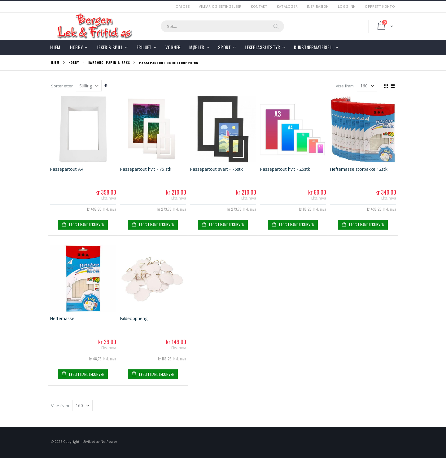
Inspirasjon (318, 6)
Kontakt (259, 6)
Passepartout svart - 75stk (216, 169)
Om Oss (183, 6)
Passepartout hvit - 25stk (285, 169)
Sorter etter (62, 86)
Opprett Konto (380, 6)
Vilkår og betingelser (220, 6)
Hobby (73, 62)
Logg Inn (347, 6)
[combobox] (222, 26)
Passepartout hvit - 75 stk (145, 169)
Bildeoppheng (133, 318)
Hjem (55, 62)
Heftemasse (62, 318)
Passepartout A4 (66, 169)
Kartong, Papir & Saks (109, 62)
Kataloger (287, 6)
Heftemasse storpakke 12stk (358, 169)
